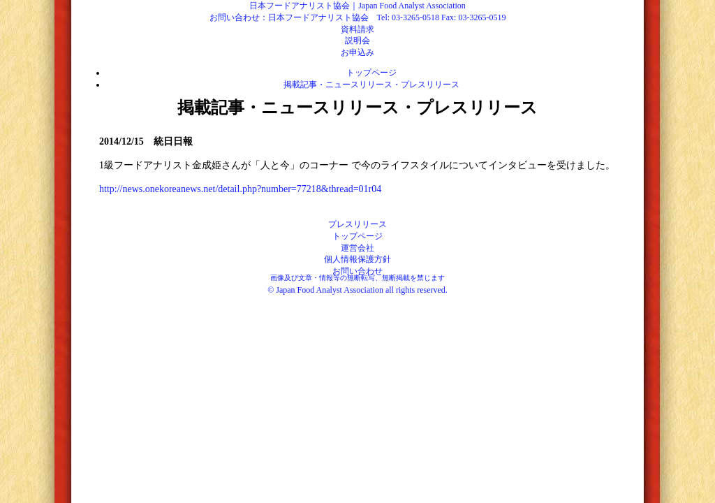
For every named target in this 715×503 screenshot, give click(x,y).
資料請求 (357, 29)
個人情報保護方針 (357, 259)
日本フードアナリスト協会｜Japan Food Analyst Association (357, 5)
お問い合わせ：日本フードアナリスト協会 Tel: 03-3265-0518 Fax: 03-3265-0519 (357, 17)
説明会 (357, 40)
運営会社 (357, 248)
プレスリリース (357, 224)
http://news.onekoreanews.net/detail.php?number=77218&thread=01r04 (240, 189)
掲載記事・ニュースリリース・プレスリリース (371, 84)
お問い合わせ (357, 271)
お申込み (357, 52)
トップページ (371, 73)
